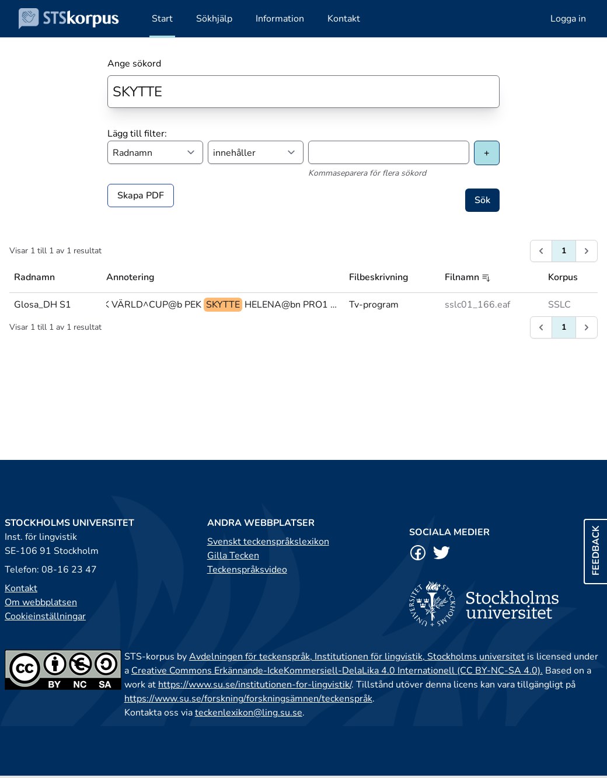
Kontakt (21, 588)
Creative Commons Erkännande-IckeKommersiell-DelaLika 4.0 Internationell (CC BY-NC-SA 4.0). (337, 670)
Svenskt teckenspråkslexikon (268, 541)
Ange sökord (134, 63)
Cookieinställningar (45, 616)
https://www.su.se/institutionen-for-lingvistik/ (254, 684)
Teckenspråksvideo (247, 569)
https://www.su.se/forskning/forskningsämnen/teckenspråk (248, 698)
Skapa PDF (140, 195)
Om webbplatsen (41, 602)
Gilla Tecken (233, 555)
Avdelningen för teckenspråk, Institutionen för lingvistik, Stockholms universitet (357, 656)
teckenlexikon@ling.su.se (248, 712)
